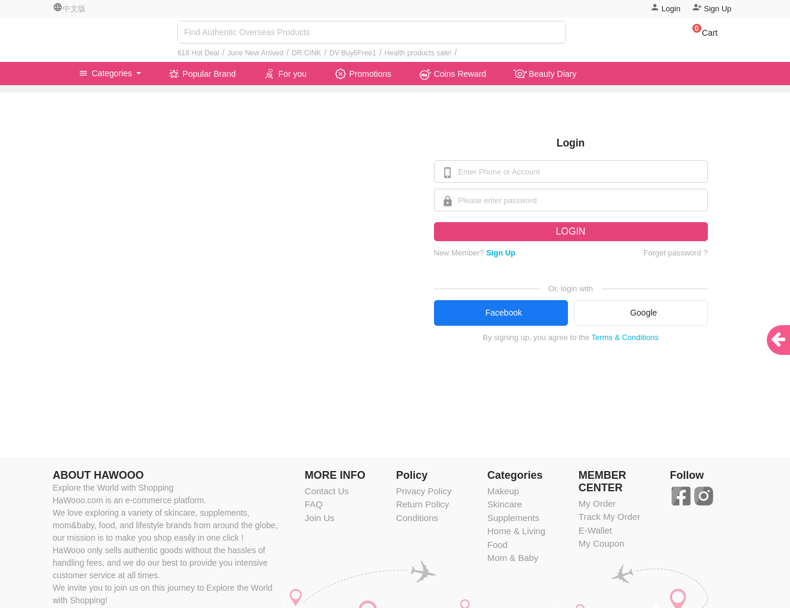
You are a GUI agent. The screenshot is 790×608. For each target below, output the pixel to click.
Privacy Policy (423, 491)
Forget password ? (676, 252)
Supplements (513, 518)
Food (497, 545)
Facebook (503, 312)
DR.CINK (306, 53)
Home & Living (516, 531)
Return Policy (422, 504)
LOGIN (571, 231)
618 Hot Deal (198, 53)
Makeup (503, 491)
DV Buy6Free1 (352, 53)
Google (643, 312)
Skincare (504, 504)
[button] (699, 34)
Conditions (417, 518)
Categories (107, 73)
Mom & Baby (512, 558)
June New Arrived (255, 53)
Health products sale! (418, 53)
